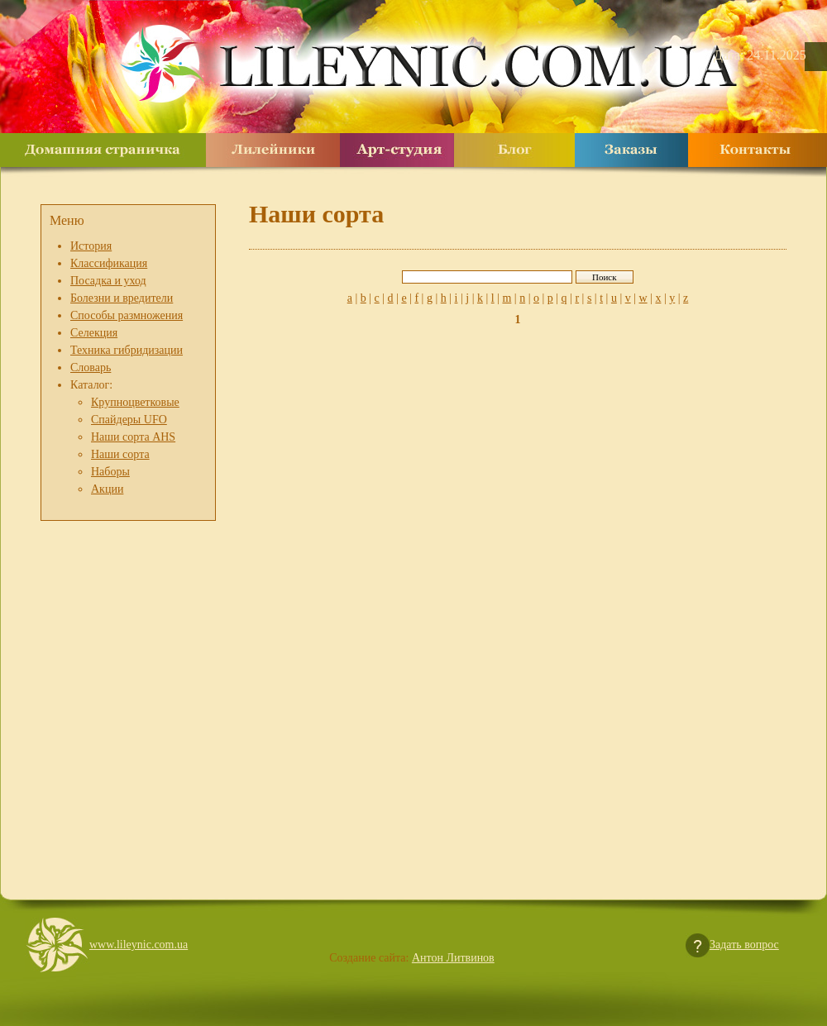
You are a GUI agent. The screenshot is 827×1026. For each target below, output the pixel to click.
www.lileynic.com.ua (138, 944)
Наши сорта (120, 454)
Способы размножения (126, 315)
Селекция (93, 333)
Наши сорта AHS (133, 437)
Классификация (108, 263)
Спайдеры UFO (129, 419)
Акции (107, 489)
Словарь (90, 367)
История (91, 246)
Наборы (110, 471)
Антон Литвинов (453, 958)
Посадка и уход (108, 280)
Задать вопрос (744, 944)
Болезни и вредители (121, 298)
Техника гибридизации (126, 350)
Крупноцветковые (135, 402)
